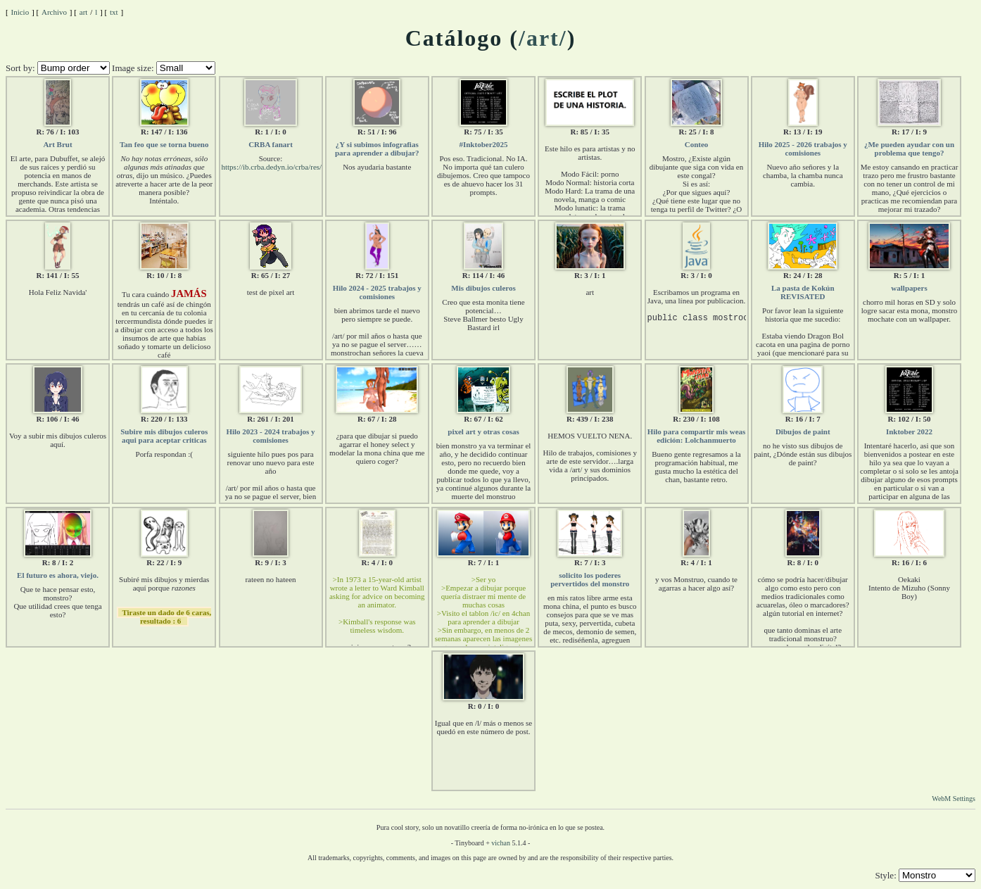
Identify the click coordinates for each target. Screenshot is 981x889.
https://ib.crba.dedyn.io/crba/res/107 (278, 167)
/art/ (543, 38)
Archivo (54, 12)
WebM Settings (953, 798)
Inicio (20, 12)
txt (114, 12)
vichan (500, 843)
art (84, 12)
